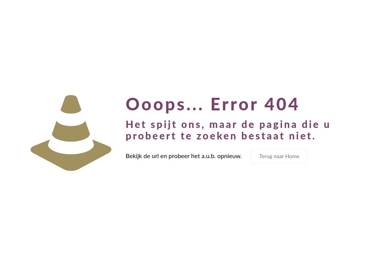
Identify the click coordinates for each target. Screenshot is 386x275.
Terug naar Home (279, 156)
